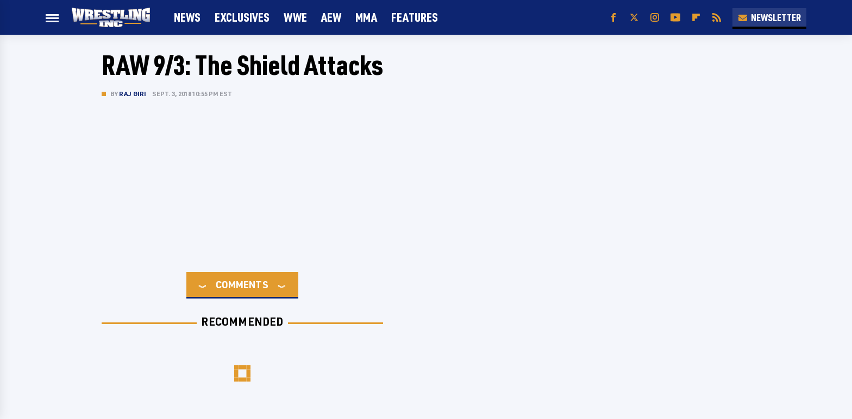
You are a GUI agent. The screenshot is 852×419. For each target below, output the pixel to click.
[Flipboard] (696, 17)
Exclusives (242, 17)
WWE (295, 17)
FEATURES (414, 17)
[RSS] (717, 17)
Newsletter (769, 17)
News (187, 17)
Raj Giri (133, 94)
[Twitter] (634, 17)
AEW (331, 17)
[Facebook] (613, 17)
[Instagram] (655, 17)
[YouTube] (675, 17)
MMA (366, 17)
